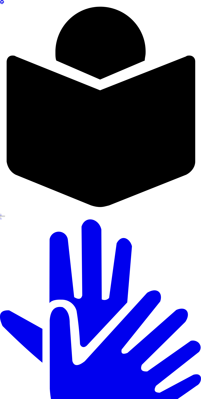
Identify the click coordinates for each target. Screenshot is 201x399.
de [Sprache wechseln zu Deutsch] (0, 214)
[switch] (0, 213)
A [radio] (2, 216)
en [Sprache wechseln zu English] (1, 214)
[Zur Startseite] (2, 3)
